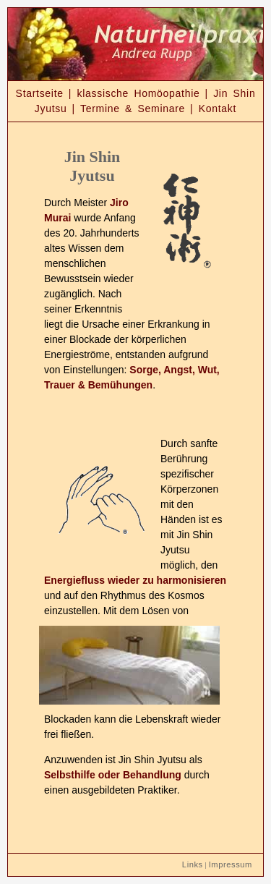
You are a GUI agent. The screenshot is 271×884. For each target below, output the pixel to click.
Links (192, 864)
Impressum (230, 864)
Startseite (40, 93)
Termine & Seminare (132, 108)
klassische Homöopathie (138, 93)
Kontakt (217, 108)
